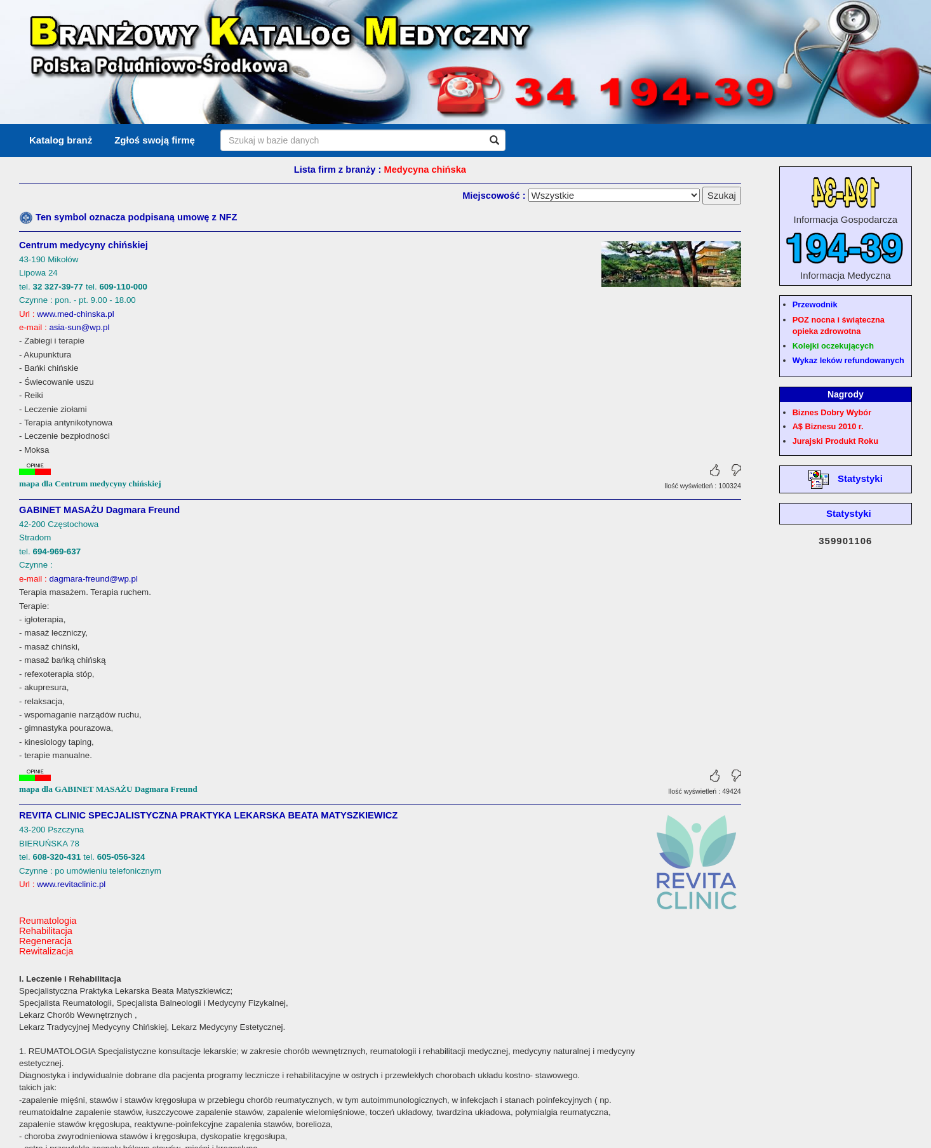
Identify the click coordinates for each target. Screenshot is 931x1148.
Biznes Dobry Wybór (832, 412)
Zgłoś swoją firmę (154, 140)
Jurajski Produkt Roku (835, 441)
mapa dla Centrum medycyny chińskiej (90, 483)
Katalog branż (60, 140)
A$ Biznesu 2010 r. (828, 426)
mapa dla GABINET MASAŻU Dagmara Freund (108, 789)
